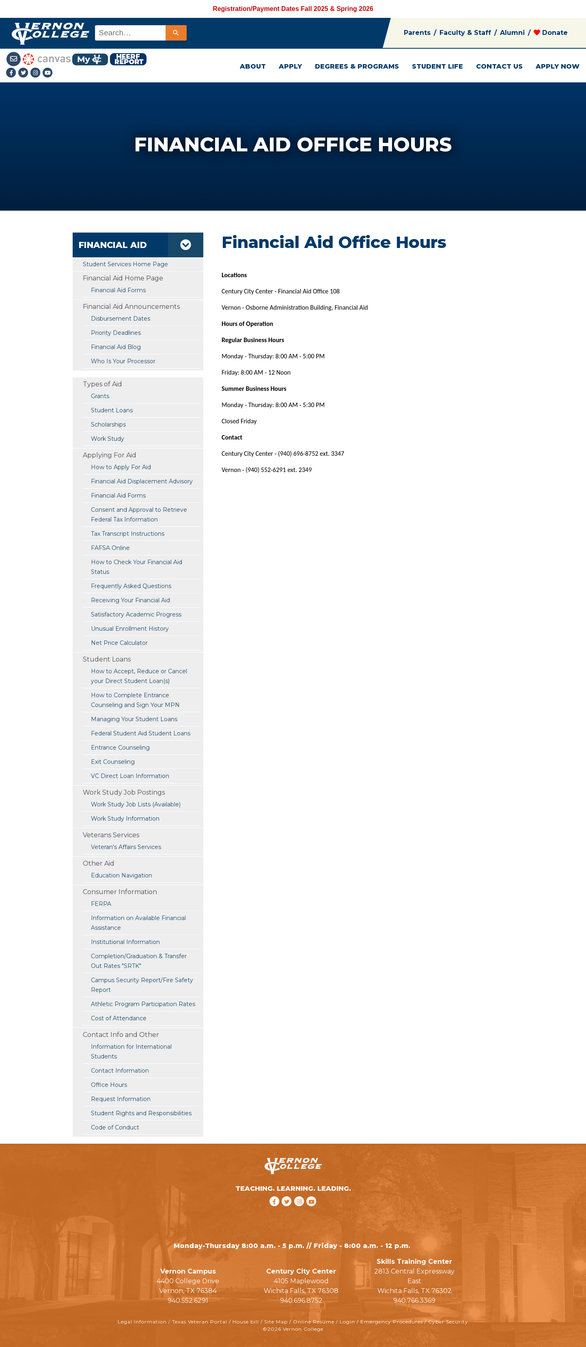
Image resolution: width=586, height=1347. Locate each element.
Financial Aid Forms (118, 495)
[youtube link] (48, 73)
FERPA (101, 903)
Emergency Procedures (391, 1322)
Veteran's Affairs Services (126, 847)
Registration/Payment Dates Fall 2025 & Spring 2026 (293, 8)
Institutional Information (125, 942)
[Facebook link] (12, 73)
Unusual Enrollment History (130, 628)
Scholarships (108, 424)
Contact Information (120, 1070)
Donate (551, 33)
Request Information (121, 1099)
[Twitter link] (24, 73)
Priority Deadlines (116, 332)
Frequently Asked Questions (131, 586)
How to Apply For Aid (121, 467)
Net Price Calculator (119, 643)
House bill (246, 1322)
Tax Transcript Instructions (127, 533)
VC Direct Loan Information (130, 776)
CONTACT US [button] (499, 66)
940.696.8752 (301, 1300)
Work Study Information (125, 818)
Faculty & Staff (465, 33)
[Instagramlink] (36, 73)
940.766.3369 (414, 1300)
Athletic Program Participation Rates (143, 1004)
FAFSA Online (110, 548)
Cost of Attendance (118, 1018)
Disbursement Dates (120, 318)
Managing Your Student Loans (134, 719)
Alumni (512, 33)
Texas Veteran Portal (199, 1322)
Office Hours (109, 1084)
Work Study (107, 438)
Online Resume (313, 1322)
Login (347, 1322)
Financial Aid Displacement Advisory (142, 481)
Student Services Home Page (125, 264)
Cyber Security (448, 1322)
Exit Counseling (113, 761)
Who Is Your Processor (123, 361)
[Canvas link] (47, 58)
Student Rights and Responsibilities (141, 1113)
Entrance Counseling (120, 747)
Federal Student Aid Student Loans (140, 733)
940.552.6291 (188, 1300)
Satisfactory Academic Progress (136, 614)
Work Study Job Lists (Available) (136, 804)
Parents (417, 33)
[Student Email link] (14, 58)
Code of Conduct (115, 1127)
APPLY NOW (558, 66)
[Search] (176, 33)
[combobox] (140, 33)
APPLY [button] (290, 66)
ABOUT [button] (253, 66)
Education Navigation (121, 875)
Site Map (276, 1322)
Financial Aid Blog (116, 347)
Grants (100, 396)
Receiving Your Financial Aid (130, 600)
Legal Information (142, 1322)
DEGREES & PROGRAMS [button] (357, 66)
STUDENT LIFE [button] (437, 66)
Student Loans (112, 410)
